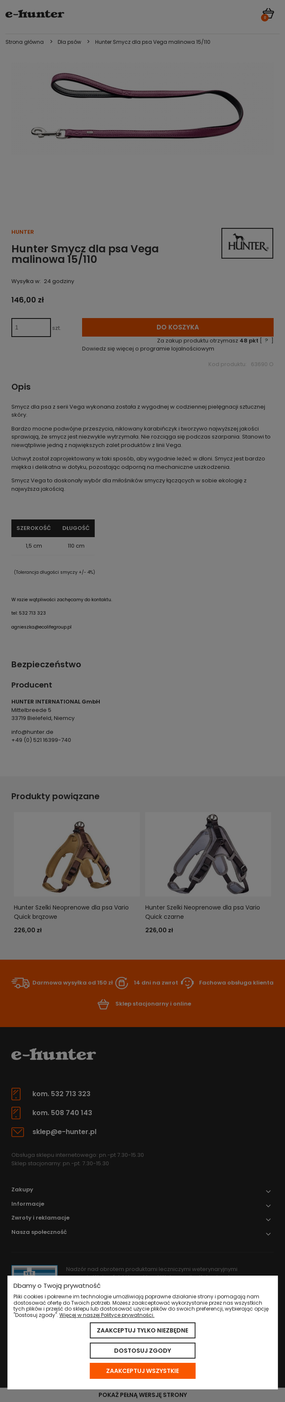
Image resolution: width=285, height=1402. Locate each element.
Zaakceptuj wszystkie (142, 1371)
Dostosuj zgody (142, 1350)
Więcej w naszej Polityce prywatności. (106, 1315)
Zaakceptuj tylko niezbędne (142, 1330)
